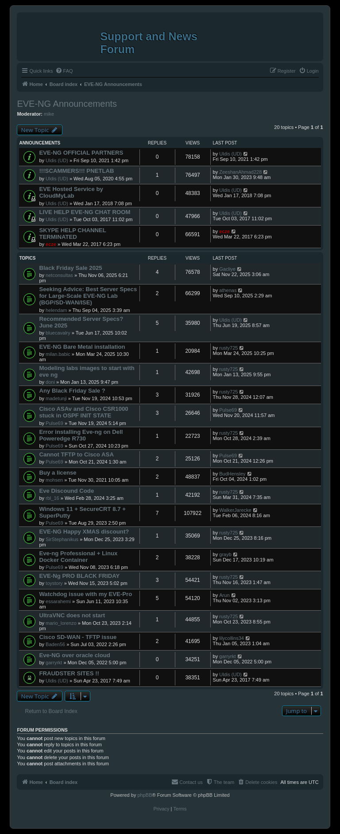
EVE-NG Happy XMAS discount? (84, 531)
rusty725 (228, 348)
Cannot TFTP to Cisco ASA (76, 454)
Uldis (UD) (57, 160)
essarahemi (58, 601)
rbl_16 (52, 498)
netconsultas (59, 275)
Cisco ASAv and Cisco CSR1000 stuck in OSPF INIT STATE (83, 412)
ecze (51, 244)
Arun (224, 595)
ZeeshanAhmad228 (240, 172)
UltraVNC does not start (72, 615)
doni (50, 382)
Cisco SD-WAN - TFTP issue (77, 637)
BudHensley (232, 473)
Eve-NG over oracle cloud (74, 655)
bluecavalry (58, 332)
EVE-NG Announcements (67, 104)
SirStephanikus (62, 539)
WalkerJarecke (235, 510)
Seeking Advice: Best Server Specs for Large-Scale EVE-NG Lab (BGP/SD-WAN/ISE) (88, 296)
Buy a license (57, 472)
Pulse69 (54, 423)
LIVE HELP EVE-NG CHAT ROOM (84, 212)
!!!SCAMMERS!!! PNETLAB (76, 171)
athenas (227, 290)
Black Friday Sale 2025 (70, 268)
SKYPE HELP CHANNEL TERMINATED (72, 233)
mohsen (54, 480)
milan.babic (58, 354)
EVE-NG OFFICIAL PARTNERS (81, 152)
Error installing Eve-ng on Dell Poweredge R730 (81, 435)
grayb (225, 554)
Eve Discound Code (66, 490)
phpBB (144, 795)
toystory (54, 583)
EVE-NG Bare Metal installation (82, 346)
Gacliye (227, 269)
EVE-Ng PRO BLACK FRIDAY (79, 576)
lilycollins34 (231, 638)
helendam (56, 310)
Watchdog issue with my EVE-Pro (85, 594)
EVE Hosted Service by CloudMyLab (71, 192)
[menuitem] (64, 71)
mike (49, 114)
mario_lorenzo (61, 623)
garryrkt (54, 662)
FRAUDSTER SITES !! (69, 673)
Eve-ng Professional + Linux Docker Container (78, 556)
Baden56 (55, 644)
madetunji (56, 398)
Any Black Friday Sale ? (72, 390)
